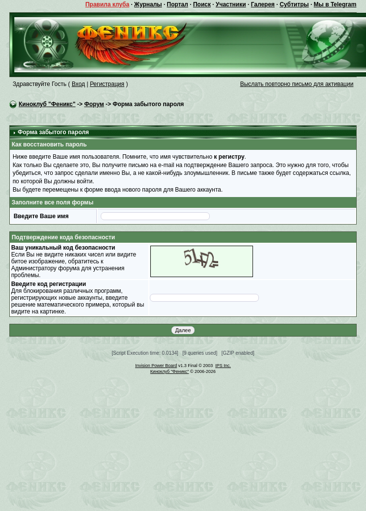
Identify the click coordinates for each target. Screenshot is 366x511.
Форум (94, 104)
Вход (78, 84)
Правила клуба (107, 4)
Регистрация (107, 84)
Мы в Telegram (335, 4)
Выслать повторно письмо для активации (297, 84)
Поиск (202, 4)
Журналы (148, 4)
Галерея (263, 4)
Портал (177, 4)
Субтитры (294, 4)
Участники (231, 4)
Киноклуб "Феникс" (47, 104)
